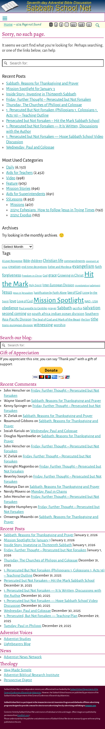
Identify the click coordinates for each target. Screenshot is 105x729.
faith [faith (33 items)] (98, 267)
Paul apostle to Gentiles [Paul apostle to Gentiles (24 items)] (33, 308)
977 (73, 24)
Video (10, 178)
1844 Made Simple (17, 670)
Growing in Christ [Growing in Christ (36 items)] (70, 275)
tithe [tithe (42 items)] (94, 319)
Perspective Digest (18, 680)
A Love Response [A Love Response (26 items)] (12, 261)
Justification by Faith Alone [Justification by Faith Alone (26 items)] (50, 292)
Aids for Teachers (19, 173)
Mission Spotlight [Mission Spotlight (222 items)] (58, 300)
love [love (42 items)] (12, 301)
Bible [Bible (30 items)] (26, 261)
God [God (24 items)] (45, 275)
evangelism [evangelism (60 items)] (83, 266)
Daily (10, 167)
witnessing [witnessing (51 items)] (43, 325)
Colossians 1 (87, 110)
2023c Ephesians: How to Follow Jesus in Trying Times (52, 210)
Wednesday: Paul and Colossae (30, 147)
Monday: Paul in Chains (49, 491)
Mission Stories (18, 188)
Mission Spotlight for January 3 (30, 89)
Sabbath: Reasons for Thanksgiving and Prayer (42, 83)
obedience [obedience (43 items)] (10, 308)
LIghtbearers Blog (17, 644)
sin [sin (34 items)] (29, 314)
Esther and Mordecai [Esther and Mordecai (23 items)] (60, 267)
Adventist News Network (23, 657)
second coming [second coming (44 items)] (14, 314)
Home (8, 24)
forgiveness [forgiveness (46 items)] (11, 275)
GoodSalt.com (23, 715)
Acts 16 (11, 115)
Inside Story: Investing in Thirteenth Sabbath (41, 94)
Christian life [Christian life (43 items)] (53, 261)
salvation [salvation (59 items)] (91, 307)
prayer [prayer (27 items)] (52, 308)
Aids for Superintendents (25, 194)
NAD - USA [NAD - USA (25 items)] (91, 301)
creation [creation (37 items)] (14, 267)
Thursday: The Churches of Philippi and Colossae (44, 105)
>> (88, 24)
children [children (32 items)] (36, 261)
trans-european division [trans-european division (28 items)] (17, 325)
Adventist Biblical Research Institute (31, 675)
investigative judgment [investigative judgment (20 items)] (87, 285)
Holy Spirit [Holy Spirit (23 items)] (35, 285)
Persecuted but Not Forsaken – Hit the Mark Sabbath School (52, 121)
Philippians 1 (66, 110)
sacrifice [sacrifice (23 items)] (77, 308)
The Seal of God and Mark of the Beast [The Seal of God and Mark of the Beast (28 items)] (56, 319)
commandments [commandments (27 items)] (74, 261)
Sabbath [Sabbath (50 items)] (64, 308)
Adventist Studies (17, 639)
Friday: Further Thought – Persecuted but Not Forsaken (48, 99)
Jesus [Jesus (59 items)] (7, 292)
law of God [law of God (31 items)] (74, 292)
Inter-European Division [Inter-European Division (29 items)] (58, 285)
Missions (17, 205)
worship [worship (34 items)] (59, 325)
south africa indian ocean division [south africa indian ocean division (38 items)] (58, 314)
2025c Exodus (20, 215)
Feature (12, 183)
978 (81, 24)
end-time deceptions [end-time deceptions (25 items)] (34, 266)
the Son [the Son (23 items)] (85, 319)
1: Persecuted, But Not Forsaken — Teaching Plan (40, 616)
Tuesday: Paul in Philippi (22, 626)
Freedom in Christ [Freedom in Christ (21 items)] (32, 275)
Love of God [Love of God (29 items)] (25, 301)
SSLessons (14, 199)
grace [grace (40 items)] (52, 275)
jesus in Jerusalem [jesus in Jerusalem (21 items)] (23, 292)
